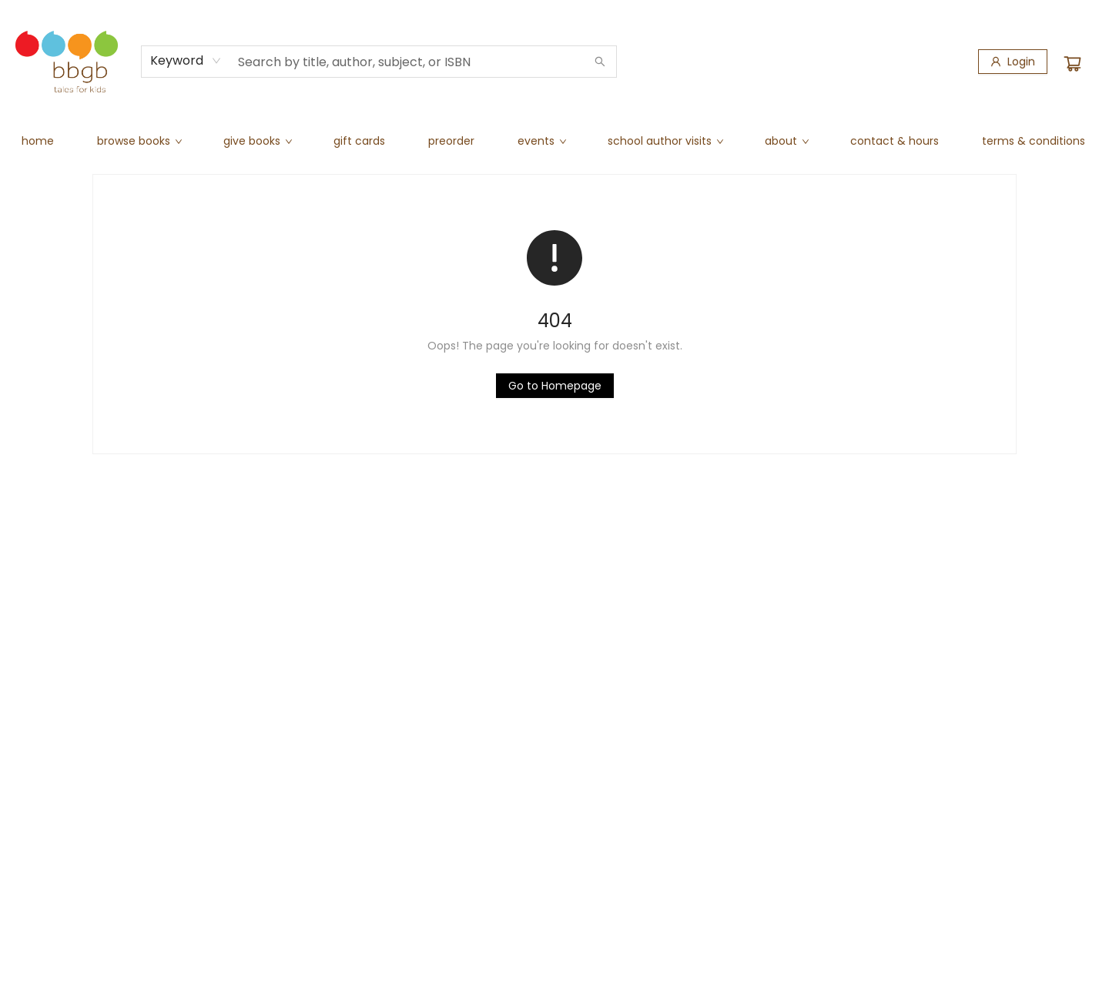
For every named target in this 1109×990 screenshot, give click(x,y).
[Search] (600, 61)
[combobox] (186, 60)
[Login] (1012, 61)
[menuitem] (37, 141)
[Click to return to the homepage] (555, 385)
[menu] (554, 141)
